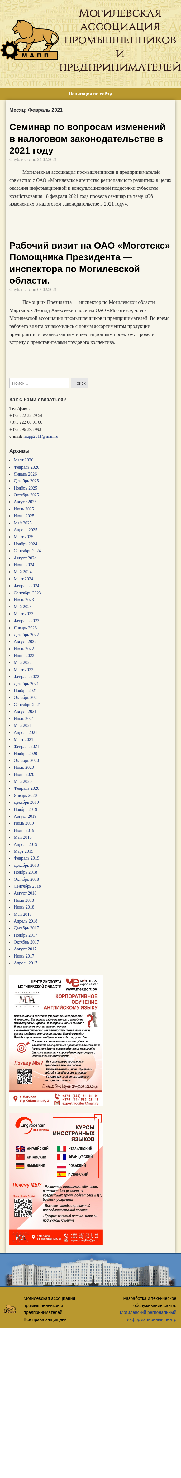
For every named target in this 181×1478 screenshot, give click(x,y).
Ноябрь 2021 (25, 690)
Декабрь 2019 (26, 802)
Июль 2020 (24, 767)
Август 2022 (25, 641)
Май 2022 (23, 662)
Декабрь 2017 (26, 928)
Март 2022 (23, 669)
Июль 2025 (24, 509)
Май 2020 (23, 781)
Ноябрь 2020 (25, 753)
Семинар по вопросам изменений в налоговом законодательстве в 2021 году (87, 138)
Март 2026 (23, 460)
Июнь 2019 (24, 830)
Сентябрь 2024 (27, 551)
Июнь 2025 (24, 516)
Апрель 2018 (25, 921)
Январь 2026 (25, 474)
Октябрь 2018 (26, 879)
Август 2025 (25, 502)
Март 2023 (23, 614)
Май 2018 (23, 914)
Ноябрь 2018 (25, 872)
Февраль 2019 (26, 858)
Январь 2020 (25, 795)
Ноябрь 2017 (25, 935)
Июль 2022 (24, 648)
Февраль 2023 (26, 620)
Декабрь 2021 (26, 683)
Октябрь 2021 (26, 697)
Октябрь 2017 (26, 942)
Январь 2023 (25, 628)
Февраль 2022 (26, 676)
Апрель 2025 (25, 530)
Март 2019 (23, 851)
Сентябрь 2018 (27, 886)
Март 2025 (23, 536)
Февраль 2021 (26, 746)
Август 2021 (25, 711)
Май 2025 (23, 523)
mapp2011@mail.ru (40, 436)
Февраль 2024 (26, 585)
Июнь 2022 (24, 655)
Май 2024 (23, 571)
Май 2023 (23, 606)
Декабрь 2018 (26, 865)
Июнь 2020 (24, 774)
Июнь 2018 (24, 907)
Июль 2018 (24, 900)
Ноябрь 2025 (25, 488)
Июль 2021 (24, 718)
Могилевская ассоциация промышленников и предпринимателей (120, 39)
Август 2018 (25, 893)
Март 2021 (23, 739)
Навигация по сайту (90, 93)
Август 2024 (25, 558)
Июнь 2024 (24, 565)
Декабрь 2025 (26, 481)
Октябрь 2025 (26, 495)
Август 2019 (25, 816)
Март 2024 (23, 579)
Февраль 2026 (26, 467)
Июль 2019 (24, 823)
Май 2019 (23, 837)
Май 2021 (23, 725)
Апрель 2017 (25, 963)
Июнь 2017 (24, 956)
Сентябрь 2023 (27, 593)
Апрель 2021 (25, 732)
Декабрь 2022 (26, 634)
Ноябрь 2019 (25, 809)
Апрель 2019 (25, 844)
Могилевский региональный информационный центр (148, 1316)
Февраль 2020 (26, 788)
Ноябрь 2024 (25, 544)
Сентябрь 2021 (27, 704)
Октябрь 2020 (26, 760)
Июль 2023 (24, 600)
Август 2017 (25, 949)
